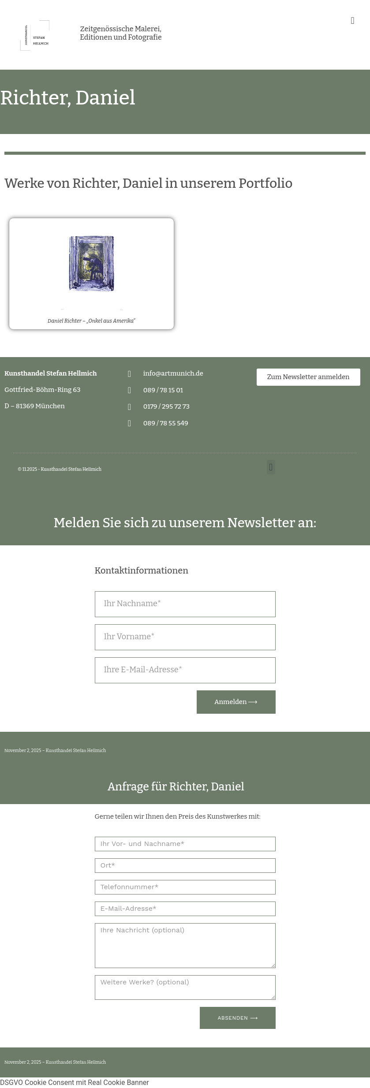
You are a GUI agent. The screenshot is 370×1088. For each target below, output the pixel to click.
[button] (352, 20)
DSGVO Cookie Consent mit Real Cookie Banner (74, 1082)
